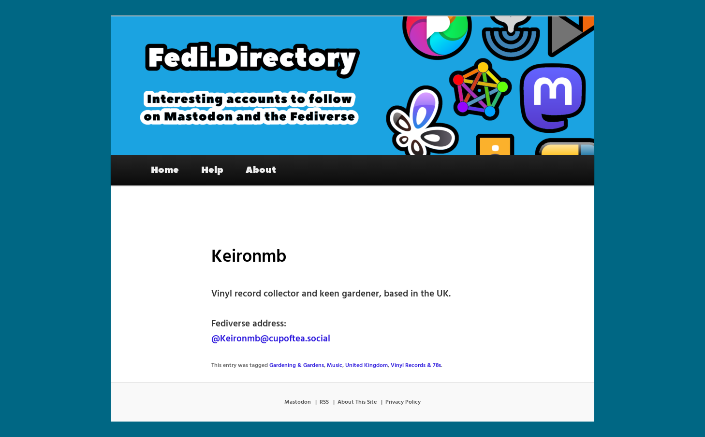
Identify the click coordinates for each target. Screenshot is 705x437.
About (261, 170)
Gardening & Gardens (296, 365)
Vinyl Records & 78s (416, 365)
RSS (324, 402)
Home (165, 170)
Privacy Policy (403, 402)
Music (334, 365)
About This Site (357, 402)
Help (212, 170)
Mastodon (297, 402)
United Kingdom (366, 365)
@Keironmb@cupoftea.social (270, 339)
